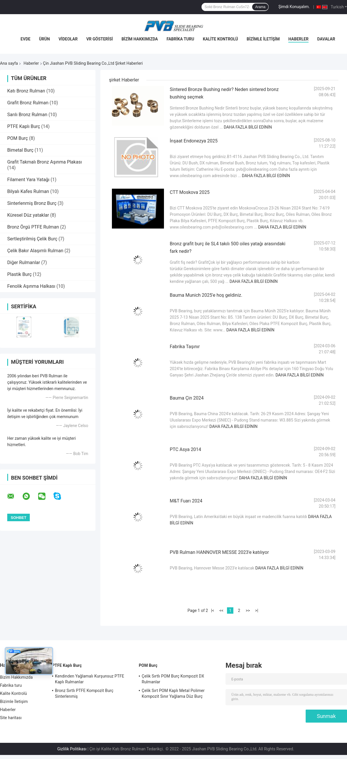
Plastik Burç (19, 274)
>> (248, 610)
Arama (260, 7)
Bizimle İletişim (263, 39)
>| (256, 610)
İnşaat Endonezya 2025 (193, 141)
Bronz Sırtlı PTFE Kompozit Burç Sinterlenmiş (84, 693)
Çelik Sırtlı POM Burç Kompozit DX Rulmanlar (173, 679)
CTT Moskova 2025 (190, 192)
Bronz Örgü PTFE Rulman (33, 227)
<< (221, 610)
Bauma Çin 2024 (187, 398)
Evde (25, 39)
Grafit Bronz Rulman (28, 102)
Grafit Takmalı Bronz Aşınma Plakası (44, 162)
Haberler (298, 39)
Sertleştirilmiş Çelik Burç (32, 239)
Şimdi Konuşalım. (294, 6)
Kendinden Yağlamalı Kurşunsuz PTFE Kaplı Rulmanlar (89, 679)
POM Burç (17, 138)
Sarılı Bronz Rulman (27, 114)
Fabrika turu (180, 39)
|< (212, 610)
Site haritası (11, 717)
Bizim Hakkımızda (139, 39)
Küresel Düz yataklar (28, 215)
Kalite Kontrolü (220, 39)
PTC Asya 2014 (185, 449)
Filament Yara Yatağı (28, 179)
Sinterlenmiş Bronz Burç (31, 203)
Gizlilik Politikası (71, 749)
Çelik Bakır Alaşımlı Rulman (35, 250)
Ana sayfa (9, 63)
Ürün (44, 39)
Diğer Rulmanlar (23, 262)
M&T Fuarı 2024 (186, 501)
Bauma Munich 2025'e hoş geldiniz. (206, 295)
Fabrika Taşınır (185, 346)
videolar (67, 39)
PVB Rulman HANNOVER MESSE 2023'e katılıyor (219, 552)
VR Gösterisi (99, 39)
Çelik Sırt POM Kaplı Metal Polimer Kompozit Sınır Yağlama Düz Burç (173, 693)
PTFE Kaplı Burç (23, 126)
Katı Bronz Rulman (26, 91)
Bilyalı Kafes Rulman (28, 191)
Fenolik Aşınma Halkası (31, 286)
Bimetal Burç (20, 150)
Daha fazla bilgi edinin (248, 127)
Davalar (326, 39)
